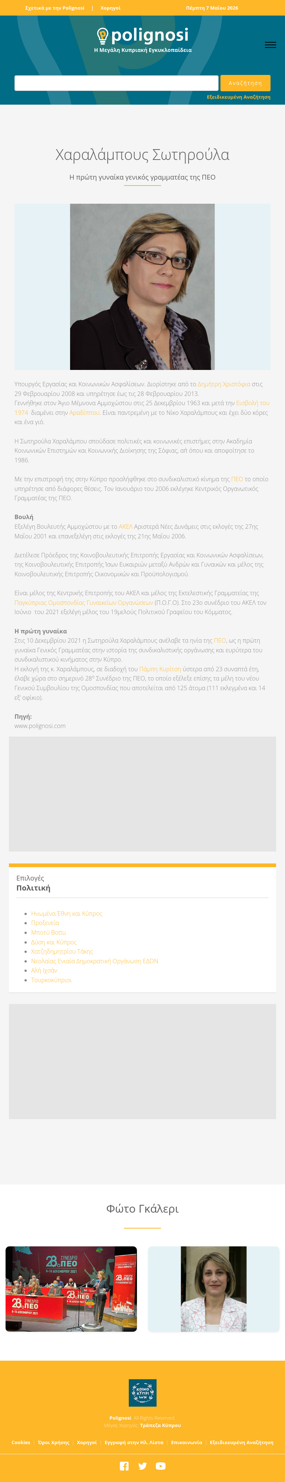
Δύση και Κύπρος (54, 942)
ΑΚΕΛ (126, 526)
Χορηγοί (111, 7)
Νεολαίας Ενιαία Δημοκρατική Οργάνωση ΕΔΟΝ (94, 961)
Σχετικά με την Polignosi (54, 7)
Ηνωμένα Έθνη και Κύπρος (66, 913)
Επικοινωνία (186, 1442)
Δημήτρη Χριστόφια (224, 384)
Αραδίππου (84, 413)
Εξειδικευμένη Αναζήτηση (239, 97)
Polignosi (120, 1417)
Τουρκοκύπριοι (51, 980)
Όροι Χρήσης (53, 1442)
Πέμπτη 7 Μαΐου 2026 (212, 7)
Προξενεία (45, 923)
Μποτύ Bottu (48, 932)
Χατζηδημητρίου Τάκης (62, 951)
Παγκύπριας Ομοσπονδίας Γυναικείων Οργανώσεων (83, 603)
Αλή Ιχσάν (44, 970)
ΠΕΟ (237, 479)
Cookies (21, 1442)
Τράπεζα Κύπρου (160, 1425)
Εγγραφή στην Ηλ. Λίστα (134, 1442)
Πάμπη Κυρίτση (160, 669)
